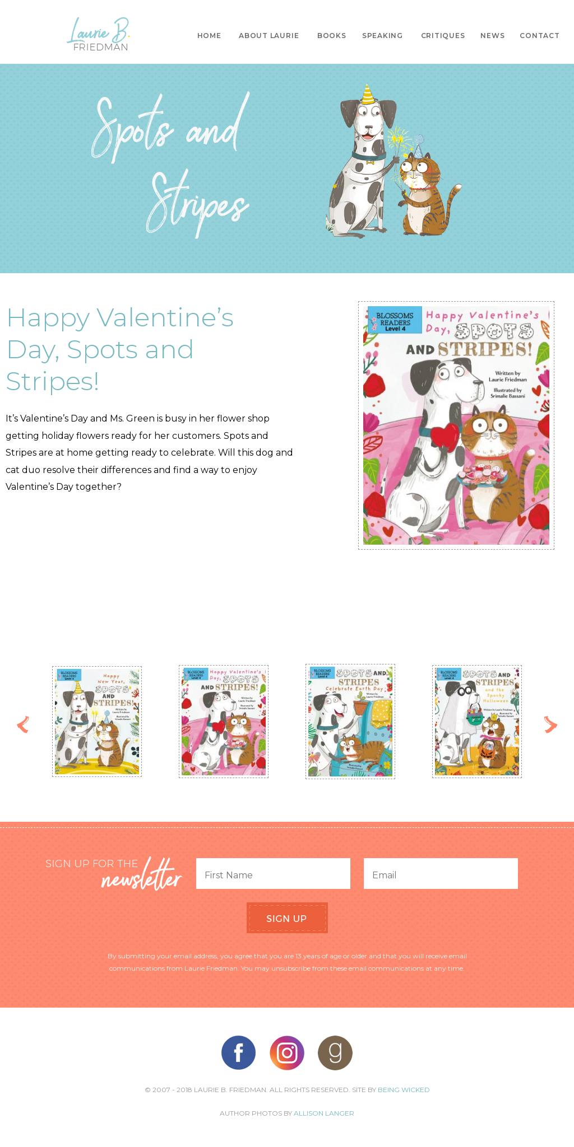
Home (209, 35)
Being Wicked (404, 1089)
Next (551, 724)
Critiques (443, 35)
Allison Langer (324, 1113)
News (492, 35)
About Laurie (269, 35)
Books (331, 35)
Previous (23, 724)
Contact (539, 35)
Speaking (382, 35)
